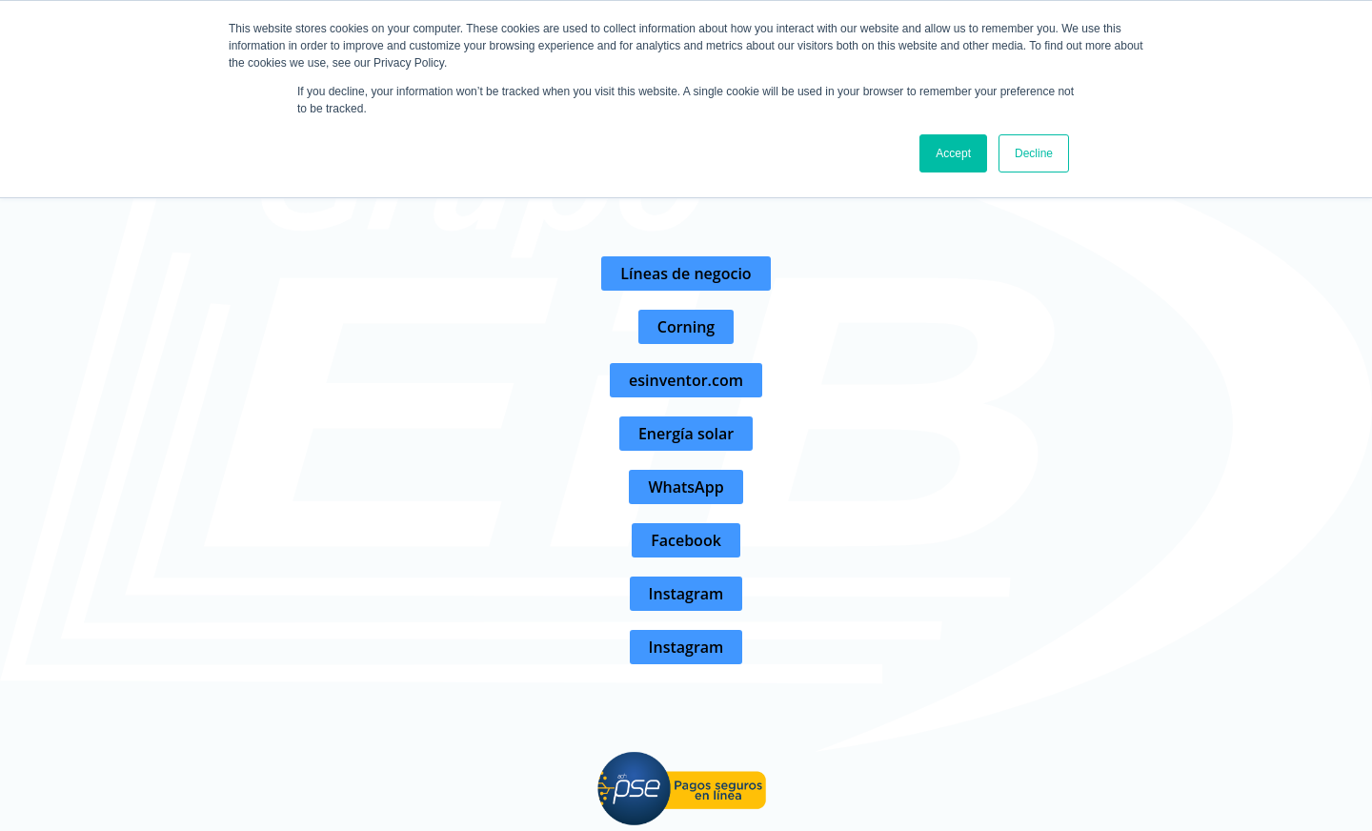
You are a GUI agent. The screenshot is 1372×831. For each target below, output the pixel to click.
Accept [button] (953, 153)
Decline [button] (1034, 153)
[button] (685, 273)
